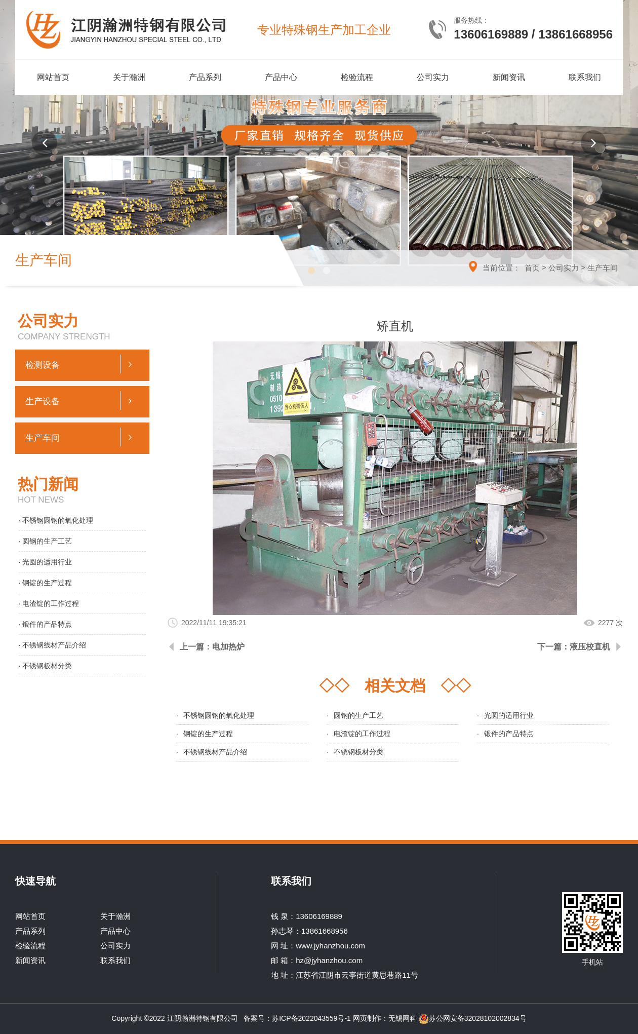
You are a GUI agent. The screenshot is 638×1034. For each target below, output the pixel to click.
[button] (44, 143)
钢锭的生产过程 (208, 734)
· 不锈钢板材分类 (45, 666)
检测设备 (82, 364)
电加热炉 (228, 646)
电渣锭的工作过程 (362, 734)
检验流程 (357, 77)
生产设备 (82, 400)
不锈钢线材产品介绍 (215, 752)
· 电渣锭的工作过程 (49, 603)
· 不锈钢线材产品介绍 (53, 645)
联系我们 (585, 77)
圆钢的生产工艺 (358, 715)
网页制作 (367, 1018)
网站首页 (53, 77)
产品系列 (205, 77)
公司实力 (433, 77)
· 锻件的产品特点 (45, 624)
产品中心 (281, 77)
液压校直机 (590, 646)
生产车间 (602, 267)
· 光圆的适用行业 (45, 562)
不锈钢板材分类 (358, 752)
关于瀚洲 (129, 77)
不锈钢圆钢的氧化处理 (218, 715)
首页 (532, 267)
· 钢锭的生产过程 (45, 583)
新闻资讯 (509, 77)
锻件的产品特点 (509, 734)
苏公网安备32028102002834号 (473, 1018)
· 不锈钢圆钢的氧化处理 (56, 520)
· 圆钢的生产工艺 (45, 541)
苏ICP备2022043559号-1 (312, 1018)
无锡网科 (402, 1018)
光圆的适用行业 (509, 715)
